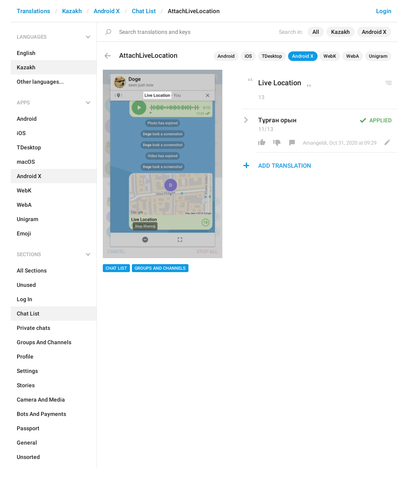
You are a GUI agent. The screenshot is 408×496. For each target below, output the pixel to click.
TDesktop (272, 56)
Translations (33, 11)
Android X (107, 11)
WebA (352, 56)
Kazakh (72, 11)
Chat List (144, 11)
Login (383, 11)
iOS (248, 56)
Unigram (378, 56)
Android (226, 56)
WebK (330, 56)
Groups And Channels (160, 268)
